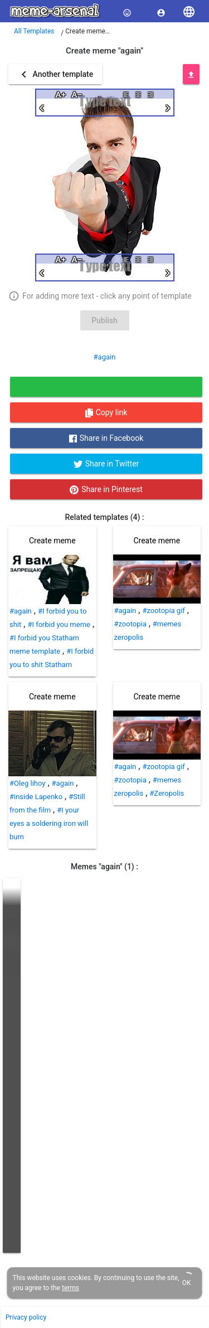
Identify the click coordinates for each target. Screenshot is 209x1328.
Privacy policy (26, 1317)
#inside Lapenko (35, 796)
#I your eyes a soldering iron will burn (48, 823)
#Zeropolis (166, 793)
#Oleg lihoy (27, 783)
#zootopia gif (163, 610)
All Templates (34, 31)
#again (105, 357)
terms (70, 1288)
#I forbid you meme (58, 624)
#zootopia (130, 624)
